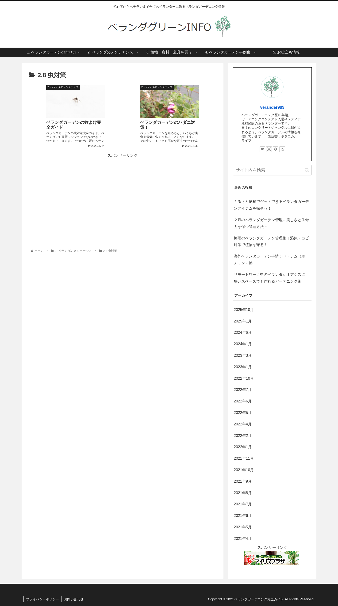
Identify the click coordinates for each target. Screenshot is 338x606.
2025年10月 (244, 310)
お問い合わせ (74, 599)
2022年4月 (243, 424)
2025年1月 (243, 321)
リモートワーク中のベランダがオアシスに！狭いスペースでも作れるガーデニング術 (271, 278)
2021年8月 (243, 493)
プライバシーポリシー (42, 599)
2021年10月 (244, 470)
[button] (307, 170)
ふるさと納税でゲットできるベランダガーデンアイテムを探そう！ (271, 205)
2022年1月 (243, 447)
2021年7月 (243, 504)
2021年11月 (244, 458)
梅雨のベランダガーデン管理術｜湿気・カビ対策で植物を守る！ (271, 241)
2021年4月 (243, 539)
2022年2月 (243, 436)
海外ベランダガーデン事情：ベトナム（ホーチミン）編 (271, 259)
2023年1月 (243, 367)
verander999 (272, 107)
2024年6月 (243, 332)
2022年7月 (243, 390)
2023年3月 (243, 355)
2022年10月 (244, 378)
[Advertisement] (122, 192)
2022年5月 (243, 413)
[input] (272, 170)
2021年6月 (243, 516)
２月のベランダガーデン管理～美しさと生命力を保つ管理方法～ (271, 223)
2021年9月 (243, 481)
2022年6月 (243, 401)
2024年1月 (243, 344)
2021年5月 (243, 527)
